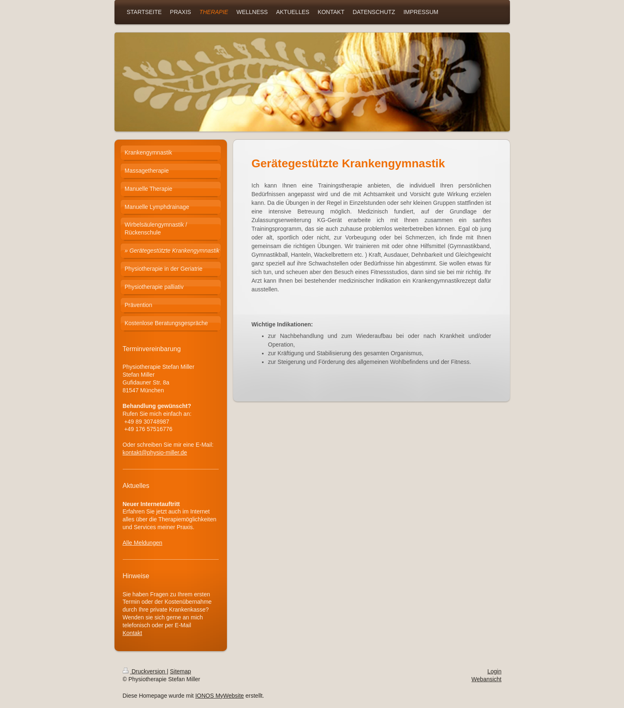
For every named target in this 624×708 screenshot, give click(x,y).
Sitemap (180, 671)
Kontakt (132, 633)
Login (494, 671)
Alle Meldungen (143, 542)
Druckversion (145, 671)
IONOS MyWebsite (219, 695)
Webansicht (487, 679)
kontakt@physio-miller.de (155, 452)
